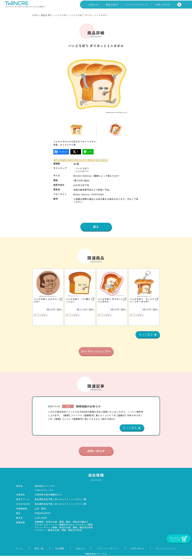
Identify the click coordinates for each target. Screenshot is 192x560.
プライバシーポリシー (108, 552)
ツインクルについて (136, 4)
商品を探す (112, 4)
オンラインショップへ (96, 354)
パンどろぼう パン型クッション (78, 302)
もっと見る (146, 336)
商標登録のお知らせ (88, 410)
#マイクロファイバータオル (81, 162)
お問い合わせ (162, 4)
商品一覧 (38, 552)
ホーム (19, 552)
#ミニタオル (101, 162)
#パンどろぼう (60, 162)
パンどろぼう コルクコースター (46, 302)
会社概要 (59, 552)
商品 (68, 410)
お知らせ (94, 4)
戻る (96, 229)
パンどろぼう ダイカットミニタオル (110, 302)
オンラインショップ (166, 552)
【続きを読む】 (108, 423)
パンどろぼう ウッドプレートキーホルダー (142, 302)
